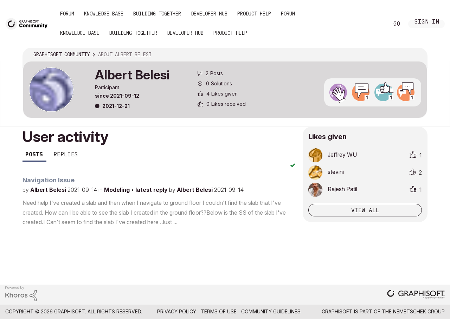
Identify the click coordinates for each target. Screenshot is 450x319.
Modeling (117, 189)
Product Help (254, 14)
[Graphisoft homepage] (416, 295)
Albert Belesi (49, 189)
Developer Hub (209, 14)
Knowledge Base (103, 14)
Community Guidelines (271, 311)
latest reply (152, 189)
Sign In (426, 22)
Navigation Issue (48, 180)
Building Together (157, 14)
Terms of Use (219, 311)
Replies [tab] (65, 154)
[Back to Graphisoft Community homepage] (28, 23)
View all (365, 210)
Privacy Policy (176, 311)
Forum (67, 14)
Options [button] (417, 55)
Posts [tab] (34, 154)
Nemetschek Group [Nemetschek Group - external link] (419, 311)
